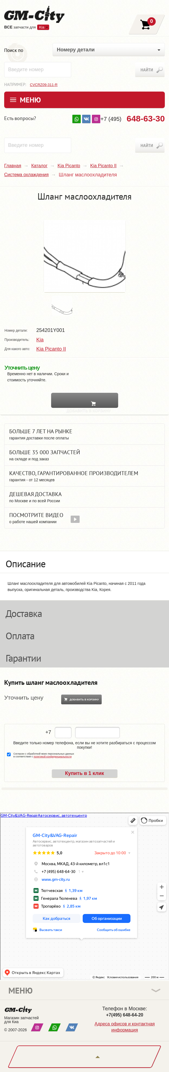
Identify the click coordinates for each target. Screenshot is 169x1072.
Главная (12, 165)
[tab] (84, 562)
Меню (30, 99)
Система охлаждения (26, 174)
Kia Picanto (69, 165)
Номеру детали (76, 49)
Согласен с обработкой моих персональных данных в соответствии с (43, 755)
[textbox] (37, 69)
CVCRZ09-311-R (44, 85)
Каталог (39, 165)
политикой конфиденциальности (53, 756)
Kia (41, 27)
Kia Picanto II (103, 165)
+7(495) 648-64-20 (124, 1015)
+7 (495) (133, 118)
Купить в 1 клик (84, 773)
